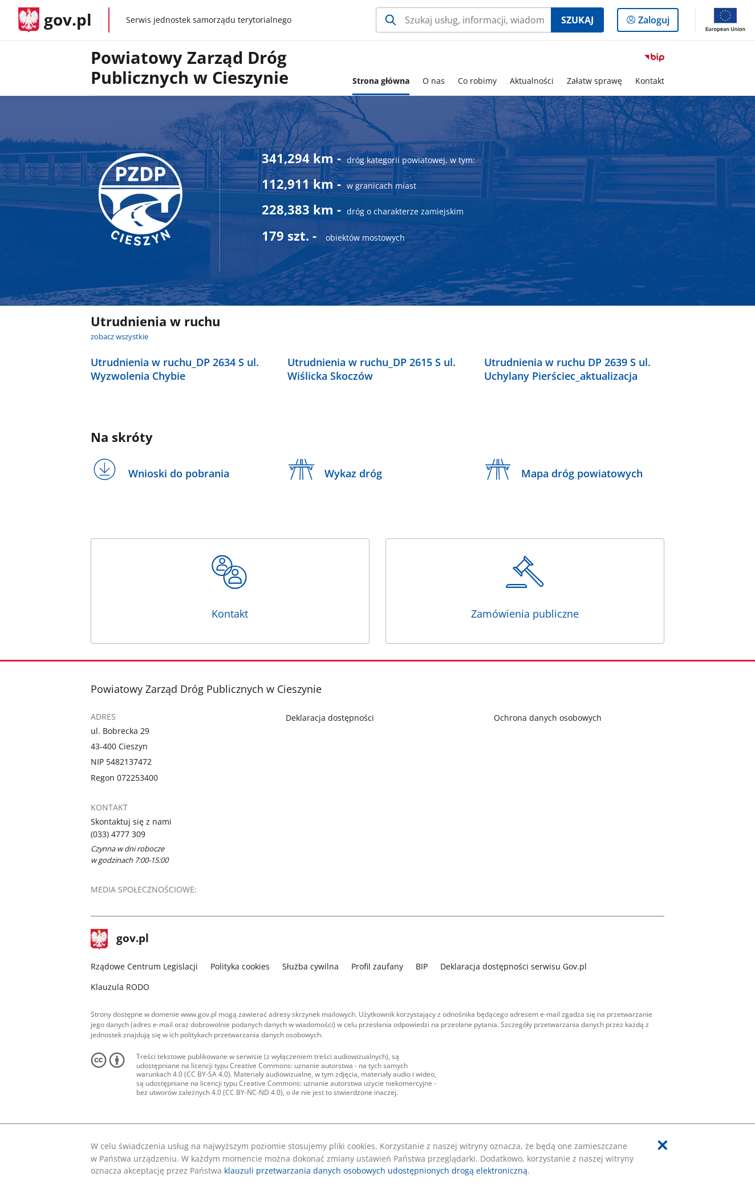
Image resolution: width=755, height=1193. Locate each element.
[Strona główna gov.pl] (55, 20)
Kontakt (230, 586)
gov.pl (120, 939)
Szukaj (577, 20)
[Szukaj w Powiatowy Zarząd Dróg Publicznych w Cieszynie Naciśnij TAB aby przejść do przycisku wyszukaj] (463, 20)
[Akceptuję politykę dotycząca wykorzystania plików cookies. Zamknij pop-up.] (662, 1145)
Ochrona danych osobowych (548, 717)
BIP (422, 966)
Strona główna (380, 80)
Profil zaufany (377, 966)
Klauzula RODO (120, 986)
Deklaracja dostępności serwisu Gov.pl (513, 966)
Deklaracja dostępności (330, 717)
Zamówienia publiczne (525, 586)
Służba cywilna (310, 966)
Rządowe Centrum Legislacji (144, 966)
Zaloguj (657, 22)
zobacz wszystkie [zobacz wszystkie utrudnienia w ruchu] (119, 337)
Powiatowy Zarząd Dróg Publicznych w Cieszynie (190, 68)
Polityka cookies (240, 966)
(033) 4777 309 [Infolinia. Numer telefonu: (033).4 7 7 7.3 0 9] (118, 834)
